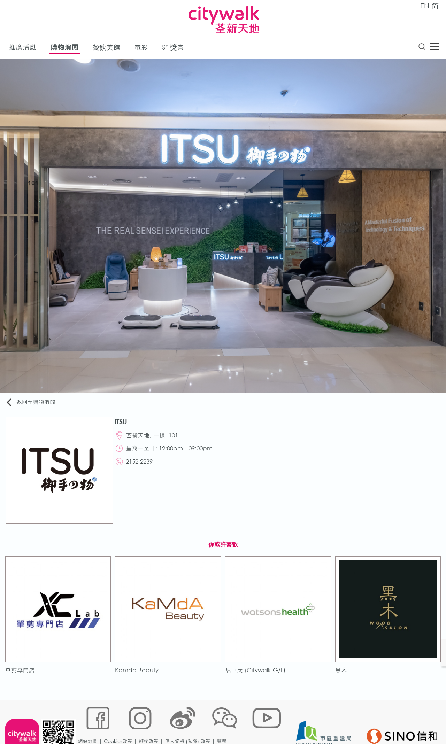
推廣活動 (23, 48)
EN (424, 6)
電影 (141, 48)
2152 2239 (142, 465)
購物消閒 (64, 48)
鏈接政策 (150, 721)
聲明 (223, 721)
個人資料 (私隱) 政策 (189, 721)
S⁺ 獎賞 (173, 48)
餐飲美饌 (106, 48)
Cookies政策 (120, 721)
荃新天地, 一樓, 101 (155, 437)
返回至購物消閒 (32, 403)
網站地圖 (89, 721)
